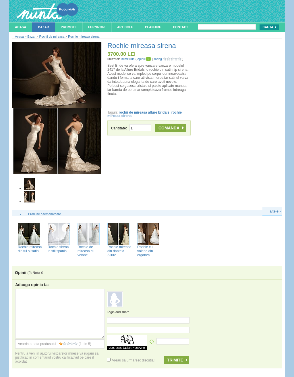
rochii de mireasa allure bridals (144, 112)
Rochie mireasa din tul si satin (30, 249)
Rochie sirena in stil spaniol (58, 249)
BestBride (128, 59)
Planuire (153, 27)
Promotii (68, 27)
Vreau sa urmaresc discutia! (130, 360)
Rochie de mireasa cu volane (86, 251)
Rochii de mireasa (51, 36)
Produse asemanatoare (44, 214)
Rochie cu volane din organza (145, 251)
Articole (125, 27)
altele (275, 211)
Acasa (20, 27)
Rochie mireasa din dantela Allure (119, 251)
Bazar (43, 27)
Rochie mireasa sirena (83, 36)
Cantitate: (131, 128)
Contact (180, 27)
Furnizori (96, 27)
